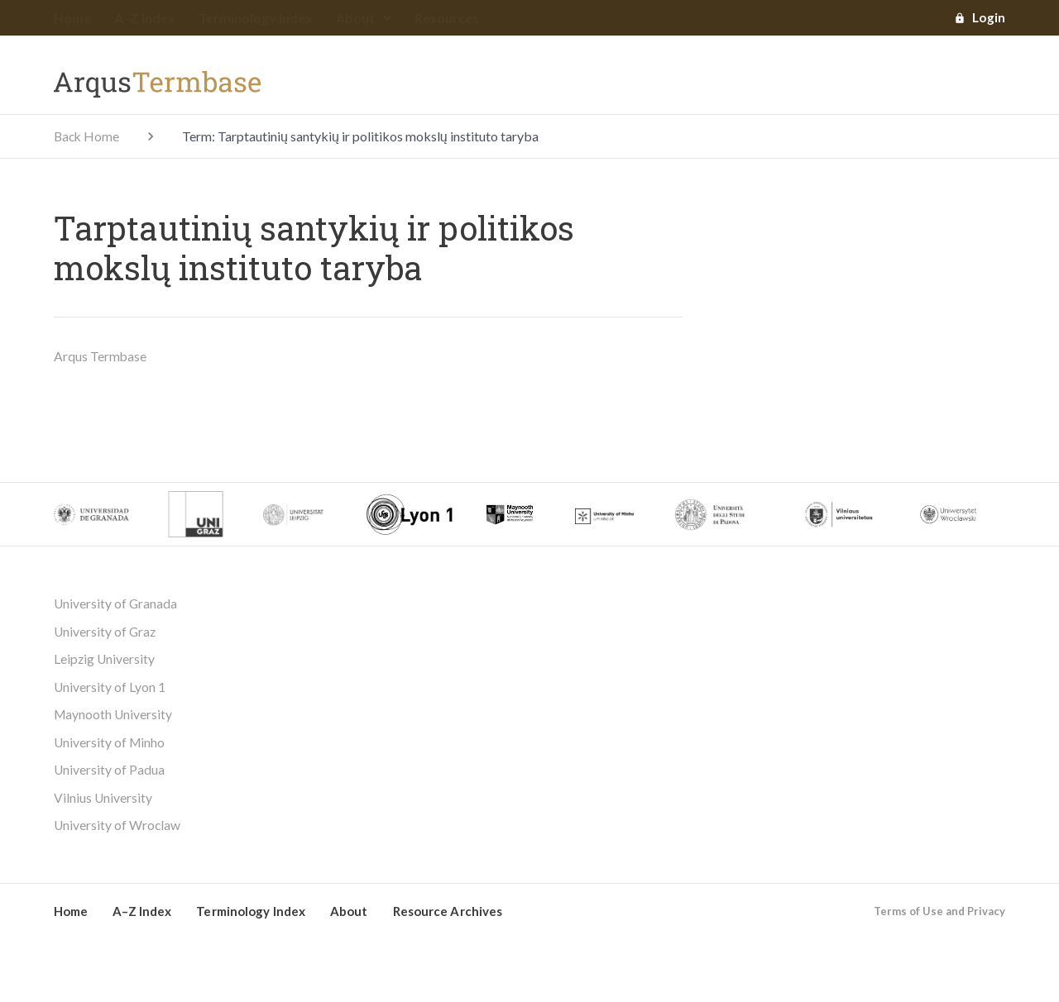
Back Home (88, 137)
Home (72, 18)
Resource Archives (448, 916)
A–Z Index (144, 18)
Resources (446, 18)
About (363, 18)
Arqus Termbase (100, 357)
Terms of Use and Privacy (939, 916)
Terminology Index (256, 18)
